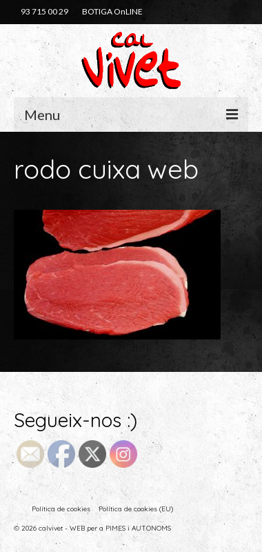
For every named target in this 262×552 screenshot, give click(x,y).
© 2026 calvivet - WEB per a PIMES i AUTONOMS (92, 528)
